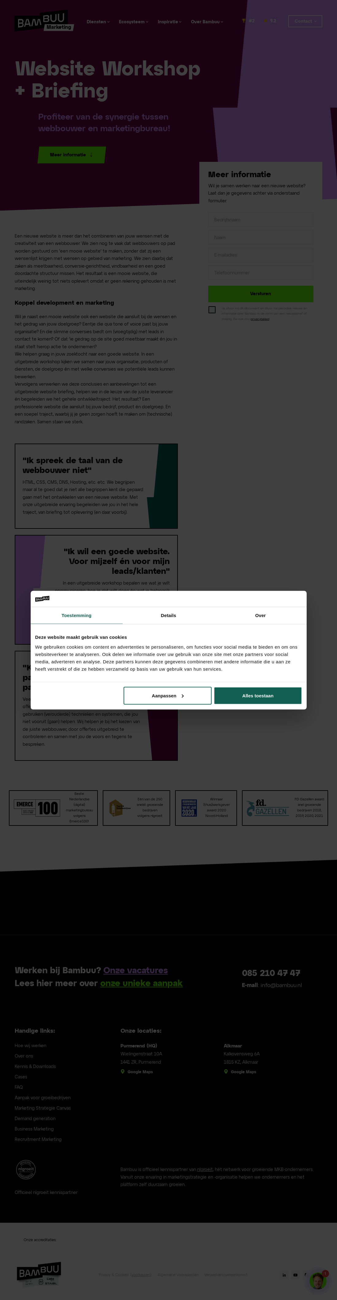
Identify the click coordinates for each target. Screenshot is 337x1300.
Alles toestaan (258, 695)
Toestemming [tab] (77, 615)
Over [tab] (260, 615)
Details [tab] (168, 615)
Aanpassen (168, 695)
